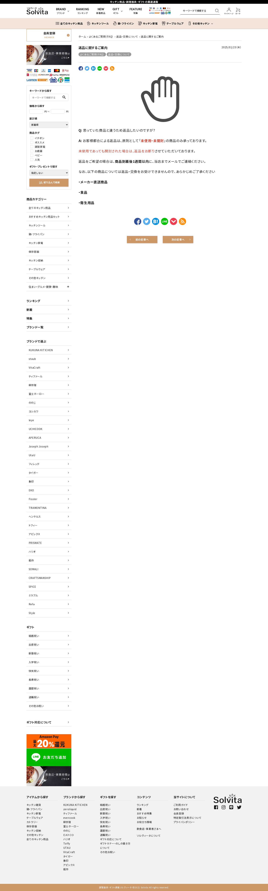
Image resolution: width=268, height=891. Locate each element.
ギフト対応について (39, 722)
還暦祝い (34, 688)
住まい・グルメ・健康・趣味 (43, 286)
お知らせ (142, 817)
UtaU (32, 455)
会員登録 (179, 813)
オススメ (39, 142)
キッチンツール (37, 225)
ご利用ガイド (181, 805)
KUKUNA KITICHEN (41, 350)
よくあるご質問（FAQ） (92, 54)
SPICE (32, 586)
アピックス (35, 534)
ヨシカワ (33, 411)
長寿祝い (34, 679)
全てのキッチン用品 (40, 208)
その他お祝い (36, 706)
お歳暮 (38, 151)
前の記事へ (142, 239)
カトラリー (32, 822)
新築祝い (34, 653)
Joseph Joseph (38, 446)
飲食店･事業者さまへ (149, 829)
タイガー (33, 472)
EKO (31, 490)
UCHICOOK (35, 429)
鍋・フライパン (36, 234)
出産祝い (34, 644)
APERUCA (35, 437)
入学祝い (34, 662)
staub (32, 359)
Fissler (33, 499)
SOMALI (33, 569)
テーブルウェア (37, 269)
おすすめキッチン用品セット (44, 216)
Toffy (66, 843)
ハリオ (32, 551)
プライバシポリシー (184, 822)
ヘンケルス (35, 516)
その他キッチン (37, 278)
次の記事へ (178, 239)
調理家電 (40, 146)
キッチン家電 (36, 243)
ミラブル (33, 595)
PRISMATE (35, 543)
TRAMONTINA (38, 508)
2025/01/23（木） (231, 47)
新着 (29, 309)
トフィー (33, 525)
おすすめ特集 (144, 813)
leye (31, 420)
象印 (31, 481)
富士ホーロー (36, 394)
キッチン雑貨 (34, 805)
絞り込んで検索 (49, 182)
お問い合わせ (181, 809)
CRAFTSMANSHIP (40, 578)
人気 (37, 159)
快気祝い (34, 671)
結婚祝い (34, 636)
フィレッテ (34, 464)
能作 (31, 560)
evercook (69, 817)
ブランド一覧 (35, 327)
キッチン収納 (36, 260)
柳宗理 (33, 385)
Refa (32, 604)
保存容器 (34, 251)
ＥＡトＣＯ (68, 835)
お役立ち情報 (144, 822)
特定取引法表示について (188, 817)
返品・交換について (119, 54)
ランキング (34, 301)
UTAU (67, 848)
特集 (29, 318)
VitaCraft (35, 367)
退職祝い (34, 697)
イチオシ (39, 138)
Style (32, 613)
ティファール (35, 376)
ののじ (32, 402)
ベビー (38, 155)
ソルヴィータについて (149, 835)
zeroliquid (70, 809)
